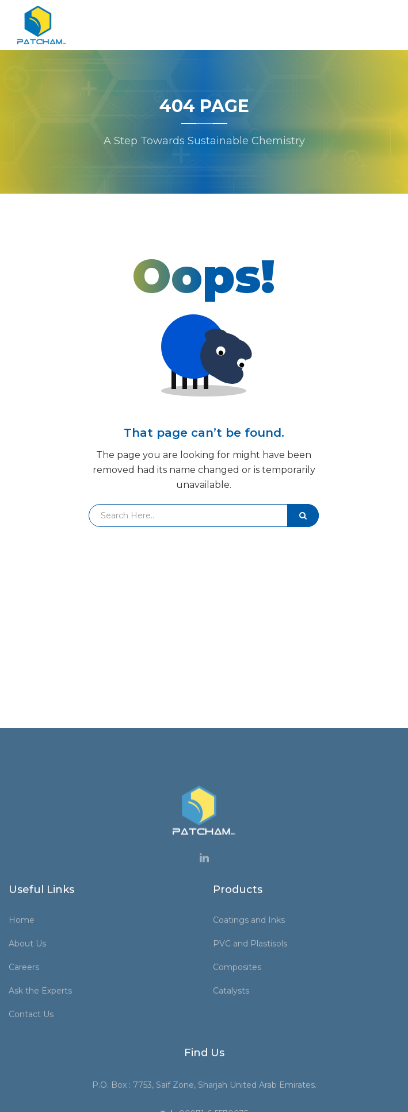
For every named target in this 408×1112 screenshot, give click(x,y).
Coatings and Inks (253, 1069)
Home (26, 1069)
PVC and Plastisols (254, 1092)
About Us (31, 1092)
